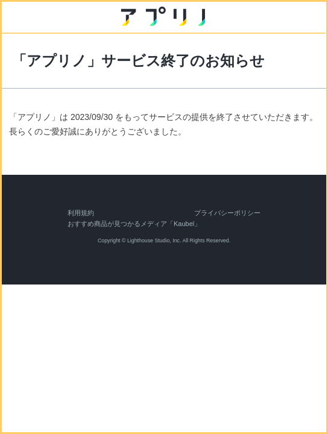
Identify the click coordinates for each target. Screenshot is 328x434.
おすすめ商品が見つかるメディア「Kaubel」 (134, 223)
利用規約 (81, 212)
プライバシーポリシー (227, 212)
